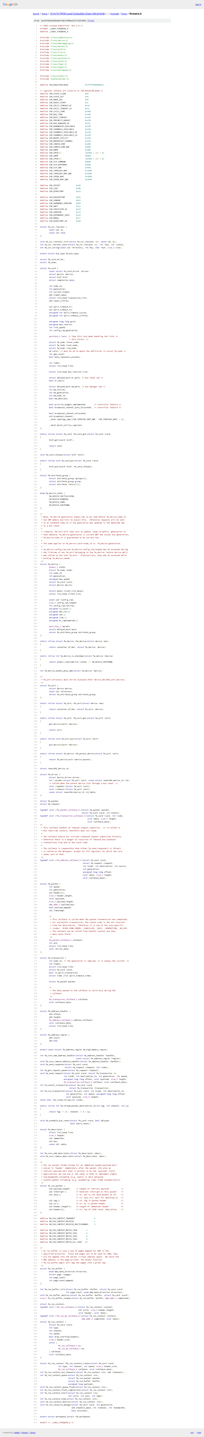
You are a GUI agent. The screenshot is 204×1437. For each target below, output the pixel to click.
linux (44, 13)
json (199, 1432)
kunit (36, 13)
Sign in (198, 4)
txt (192, 1432)
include (114, 13)
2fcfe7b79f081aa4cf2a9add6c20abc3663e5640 (77, 13)
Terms (33, 1432)
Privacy (24, 1432)
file (90, 20)
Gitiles (17, 1432)
